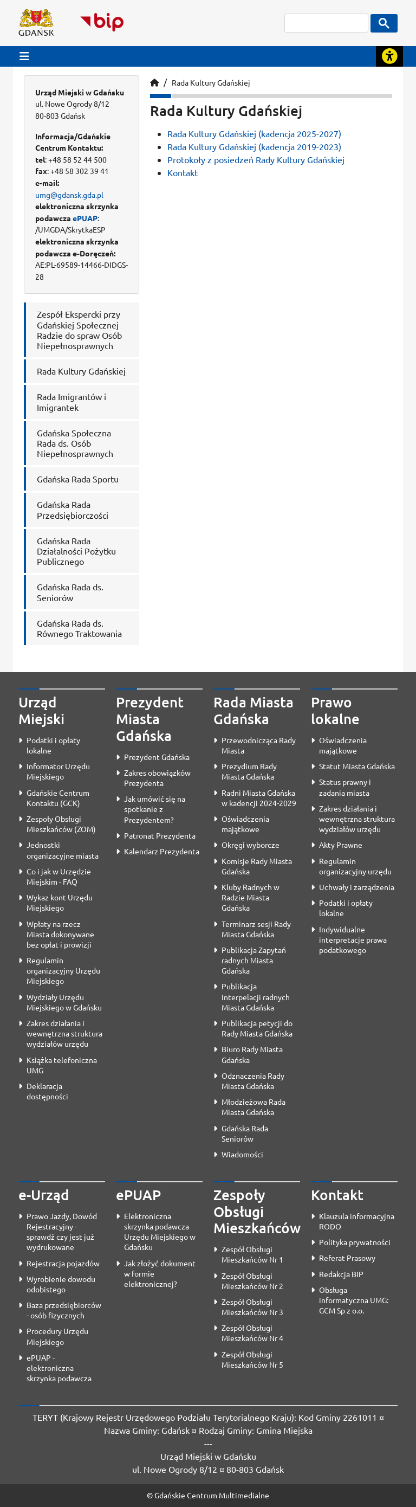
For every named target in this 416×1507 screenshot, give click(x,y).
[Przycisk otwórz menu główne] (24, 56)
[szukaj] (326, 23)
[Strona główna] (154, 82)
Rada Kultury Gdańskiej (211, 82)
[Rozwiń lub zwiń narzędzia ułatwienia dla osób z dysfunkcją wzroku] (389, 56)
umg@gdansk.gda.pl (69, 194)
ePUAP (85, 218)
